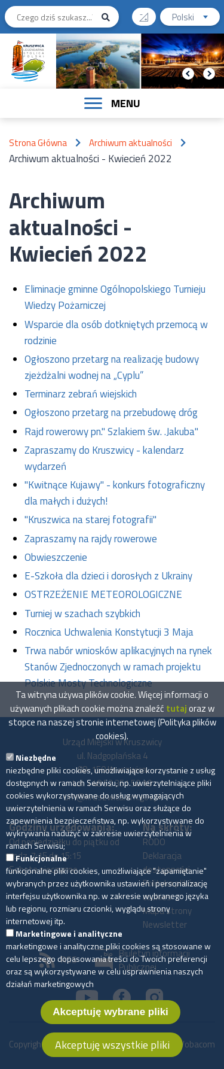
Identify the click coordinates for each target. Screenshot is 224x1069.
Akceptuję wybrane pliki (110, 1019)
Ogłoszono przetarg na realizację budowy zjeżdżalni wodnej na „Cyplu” (111, 367)
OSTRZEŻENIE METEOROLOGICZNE (103, 594)
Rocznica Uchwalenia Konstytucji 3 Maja (109, 632)
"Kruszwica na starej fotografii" (90, 519)
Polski (196, 18)
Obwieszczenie (55, 557)
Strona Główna (38, 143)
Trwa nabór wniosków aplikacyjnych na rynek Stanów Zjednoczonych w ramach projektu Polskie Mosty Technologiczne (118, 667)
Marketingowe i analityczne (69, 940)
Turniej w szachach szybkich (82, 613)
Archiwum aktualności (130, 143)
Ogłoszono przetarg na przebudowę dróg (111, 412)
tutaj (176, 715)
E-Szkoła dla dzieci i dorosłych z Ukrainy (108, 576)
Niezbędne (36, 764)
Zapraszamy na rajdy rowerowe (90, 538)
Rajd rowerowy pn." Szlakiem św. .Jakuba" (111, 431)
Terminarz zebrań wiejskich (80, 394)
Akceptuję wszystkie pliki (112, 1052)
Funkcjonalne (41, 865)
